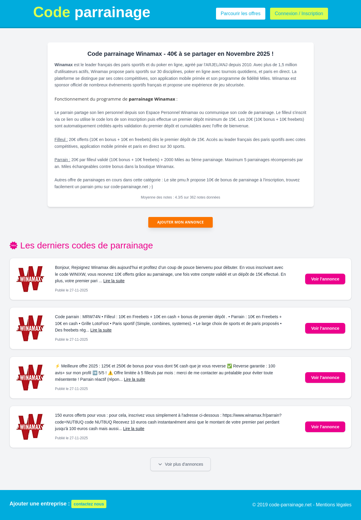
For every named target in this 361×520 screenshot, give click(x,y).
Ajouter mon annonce (180, 222)
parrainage (92, 12)
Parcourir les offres (241, 13)
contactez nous (89, 504)
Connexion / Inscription (299, 13)
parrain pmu (92, 186)
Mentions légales (333, 504)
